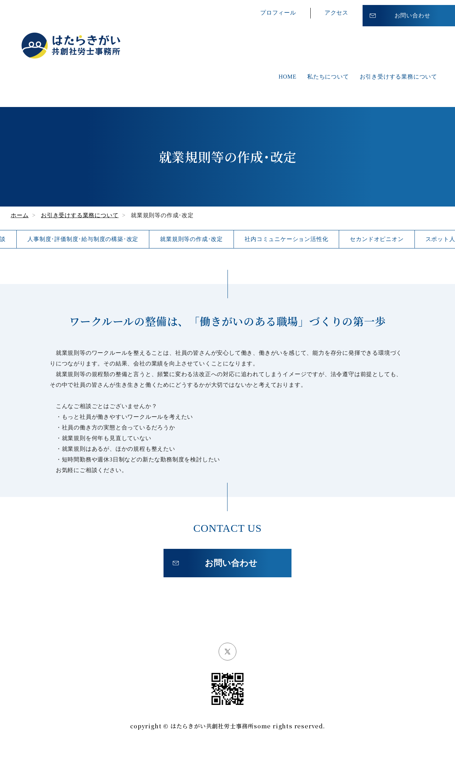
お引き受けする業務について (398, 77)
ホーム (19, 215)
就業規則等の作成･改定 (191, 239)
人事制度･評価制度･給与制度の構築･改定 (82, 239)
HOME (287, 77)
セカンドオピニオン (376, 239)
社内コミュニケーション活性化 (286, 239)
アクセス (336, 10)
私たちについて (328, 77)
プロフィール (278, 10)
